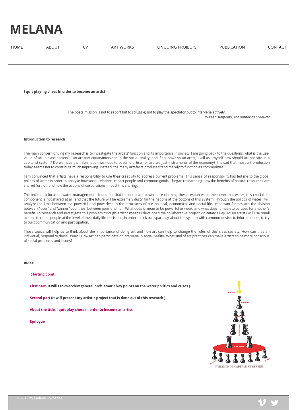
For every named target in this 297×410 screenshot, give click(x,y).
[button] (240, 325)
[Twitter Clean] (274, 403)
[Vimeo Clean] (262, 403)
